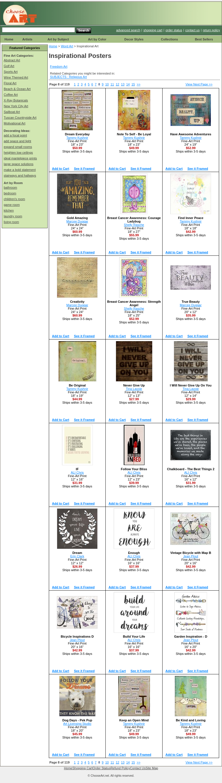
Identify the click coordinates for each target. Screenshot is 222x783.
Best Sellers (204, 39)
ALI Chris (77, 472)
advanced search (128, 30)
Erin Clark (77, 556)
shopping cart (152, 30)
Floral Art (10, 83)
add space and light (17, 141)
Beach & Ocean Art (17, 89)
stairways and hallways (20, 175)
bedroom (10, 193)
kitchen (9, 210)
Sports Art (11, 71)
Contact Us (138, 768)
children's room (14, 199)
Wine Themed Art (16, 77)
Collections (169, 39)
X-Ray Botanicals (16, 100)
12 (117, 84)
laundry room (13, 216)
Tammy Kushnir (77, 137)
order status (173, 30)
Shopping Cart (82, 768)
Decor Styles (134, 39)
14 (128, 84)
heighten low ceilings (18, 152)
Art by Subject (58, 39)
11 (112, 84)
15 (133, 84)
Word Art (67, 46)
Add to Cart (60, 168)
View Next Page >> (199, 84)
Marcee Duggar (77, 221)
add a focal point (15, 135)
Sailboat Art (12, 112)
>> (138, 84)
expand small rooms (18, 147)
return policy (211, 30)
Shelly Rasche (134, 224)
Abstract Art (12, 60)
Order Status (101, 768)
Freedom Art (58, 66)
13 (122, 84)
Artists (27, 39)
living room (11, 222)
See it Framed (84, 168)
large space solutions (18, 164)
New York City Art (16, 106)
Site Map (152, 768)
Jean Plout (190, 556)
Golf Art (9, 66)
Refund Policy (120, 768)
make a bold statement (20, 169)
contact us (192, 30)
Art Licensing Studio (77, 723)
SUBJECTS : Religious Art (68, 77)
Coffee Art (11, 94)
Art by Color (97, 39)
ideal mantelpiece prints (20, 158)
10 (107, 84)
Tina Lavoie (134, 388)
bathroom (10, 187)
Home (9, 39)
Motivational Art (14, 123)
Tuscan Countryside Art (20, 117)
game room (12, 204)
